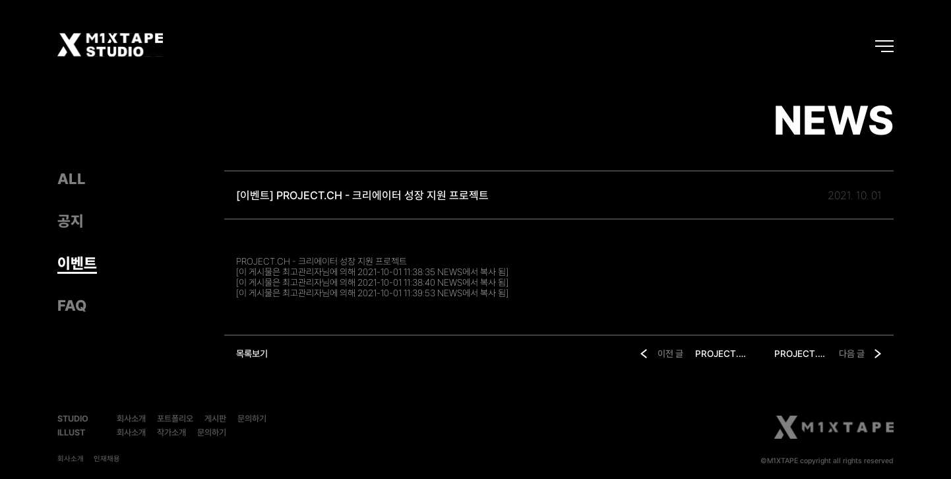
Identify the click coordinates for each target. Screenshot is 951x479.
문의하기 (251, 419)
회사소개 (131, 419)
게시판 (215, 419)
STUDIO (72, 419)
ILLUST (71, 432)
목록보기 (252, 353)
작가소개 (171, 432)
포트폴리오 (175, 419)
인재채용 (107, 459)
